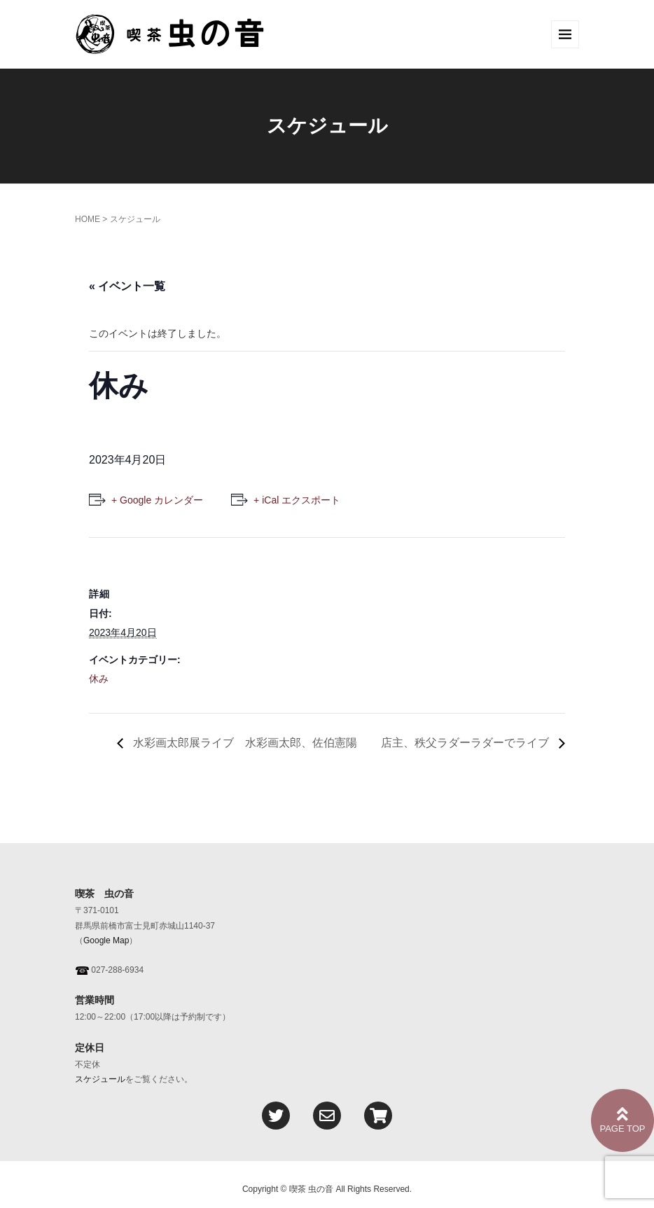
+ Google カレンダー (157, 500)
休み (99, 678)
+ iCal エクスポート (296, 500)
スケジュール (100, 1079)
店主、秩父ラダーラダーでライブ (466, 743)
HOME (87, 219)
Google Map (106, 940)
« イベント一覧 (127, 286)
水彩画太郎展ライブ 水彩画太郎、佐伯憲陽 (243, 743)
